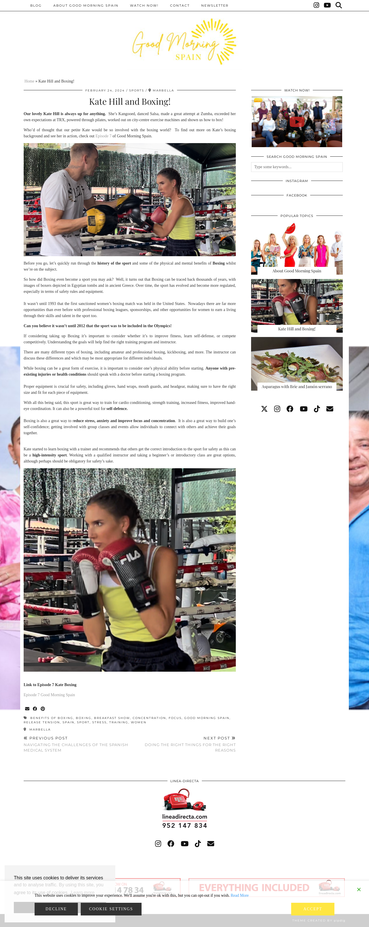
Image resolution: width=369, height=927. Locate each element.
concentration (149, 718)
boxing (83, 718)
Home (29, 81)
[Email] (329, 409)
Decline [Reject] (56, 909)
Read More (240, 895)
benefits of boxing (51, 718)
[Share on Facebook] (35, 709)
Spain (68, 722)
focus (175, 718)
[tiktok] (317, 409)
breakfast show (112, 718)
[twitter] (264, 409)
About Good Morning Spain (85, 5)
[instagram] (277, 409)
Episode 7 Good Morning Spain (49, 695)
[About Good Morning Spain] (297, 248)
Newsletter (215, 5)
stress (99, 722)
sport (83, 722)
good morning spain (206, 718)
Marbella (37, 729)
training (118, 722)
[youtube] (304, 409)
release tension (42, 722)
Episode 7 (103, 136)
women (138, 722)
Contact (180, 5)
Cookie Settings (111, 909)
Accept (312, 909)
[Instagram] (317, 5)
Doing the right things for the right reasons (183, 744)
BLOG (36, 5)
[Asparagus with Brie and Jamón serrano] (297, 364)
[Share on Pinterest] (43, 709)
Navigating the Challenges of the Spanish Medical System (77, 744)
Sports (136, 90)
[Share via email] (27, 709)
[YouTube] (328, 5)
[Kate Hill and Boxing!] (297, 306)
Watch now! (144, 5)
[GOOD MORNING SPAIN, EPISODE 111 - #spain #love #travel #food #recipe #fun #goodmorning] (297, 121)
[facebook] (290, 409)
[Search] (339, 5)
